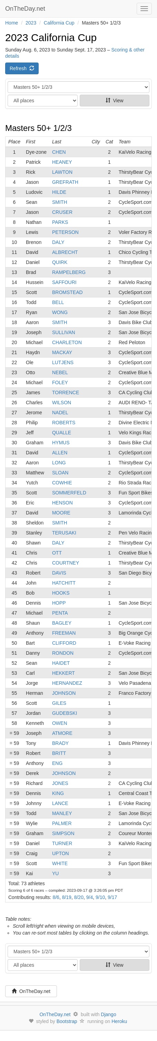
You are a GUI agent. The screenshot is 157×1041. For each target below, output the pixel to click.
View (115, 100)
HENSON (62, 502)
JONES (60, 783)
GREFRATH (65, 182)
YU (55, 873)
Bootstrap (67, 1021)
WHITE (60, 863)
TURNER (62, 843)
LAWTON (62, 172)
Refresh (22, 68)
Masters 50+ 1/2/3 (38, 128)
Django (108, 1014)
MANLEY (62, 813)
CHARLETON (67, 342)
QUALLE (61, 432)
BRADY (60, 743)
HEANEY (62, 162)
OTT (57, 553)
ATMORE (62, 733)
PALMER (62, 823)
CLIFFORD (64, 643)
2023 (31, 23)
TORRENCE (65, 392)
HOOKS (61, 593)
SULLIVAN (63, 332)
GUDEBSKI (64, 713)
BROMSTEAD (67, 292)
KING (58, 793)
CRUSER (62, 212)
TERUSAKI (64, 533)
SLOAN (60, 472)
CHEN (59, 152)
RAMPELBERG (69, 272)
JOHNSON (64, 693)
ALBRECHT (65, 252)
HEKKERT (63, 673)
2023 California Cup (51, 37)
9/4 (89, 897)
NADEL (60, 412)
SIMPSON (63, 833)
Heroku (119, 1021)
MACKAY (62, 352)
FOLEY (60, 382)
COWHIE (62, 482)
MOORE (61, 512)
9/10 (100, 897)
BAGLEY (61, 623)
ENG (57, 763)
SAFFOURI (64, 282)
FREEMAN (64, 633)
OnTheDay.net (26, 8)
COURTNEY (65, 563)
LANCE (60, 803)
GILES (59, 703)
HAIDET (61, 663)
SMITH (59, 202)
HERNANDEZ (67, 683)
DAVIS (59, 573)
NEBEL (60, 372)
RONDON (62, 653)
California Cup (59, 23)
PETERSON (65, 232)
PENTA (60, 613)
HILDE (59, 192)
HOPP (59, 603)
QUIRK (59, 262)
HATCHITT (64, 583)
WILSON (61, 402)
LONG (59, 462)
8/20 (79, 897)
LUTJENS (62, 362)
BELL (58, 302)
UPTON (60, 853)
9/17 (112, 897)
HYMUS (61, 442)
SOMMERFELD (69, 492)
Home (11, 23)
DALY (58, 242)
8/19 (66, 897)
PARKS (60, 222)
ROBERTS (63, 422)
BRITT (59, 753)
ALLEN (59, 452)
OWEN (59, 723)
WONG (60, 312)
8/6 (55, 897)
